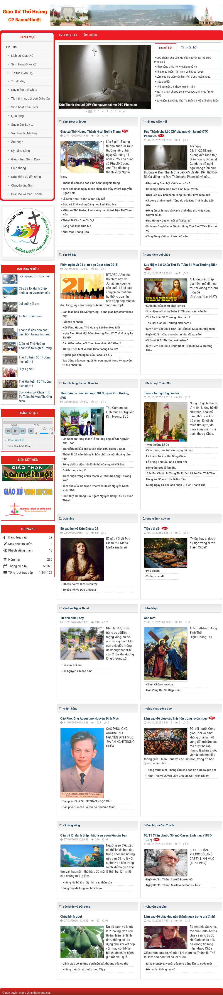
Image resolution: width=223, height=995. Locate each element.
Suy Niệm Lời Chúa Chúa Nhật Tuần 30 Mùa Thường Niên (179, 348)
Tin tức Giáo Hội (22, 73)
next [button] (23, 431)
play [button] (15, 431)
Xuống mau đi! (155, 576)
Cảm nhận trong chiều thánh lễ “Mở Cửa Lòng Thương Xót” (97, 478)
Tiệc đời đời (163, 81)
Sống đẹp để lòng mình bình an (82, 888)
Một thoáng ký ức (157, 444)
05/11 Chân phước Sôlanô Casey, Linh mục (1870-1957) (184, 93)
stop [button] (31, 431)
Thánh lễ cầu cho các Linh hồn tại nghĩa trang (91, 183)
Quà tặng (17, 116)
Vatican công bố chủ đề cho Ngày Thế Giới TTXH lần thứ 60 (181, 228)
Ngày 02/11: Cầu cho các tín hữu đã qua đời (173, 334)
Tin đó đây (18, 81)
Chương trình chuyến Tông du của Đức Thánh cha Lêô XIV (180, 203)
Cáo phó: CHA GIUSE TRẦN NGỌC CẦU (87, 801)
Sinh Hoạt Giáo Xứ (24, 64)
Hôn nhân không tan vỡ (160, 969)
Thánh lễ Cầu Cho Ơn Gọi (78, 220)
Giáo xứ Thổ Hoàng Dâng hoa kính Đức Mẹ (89, 204)
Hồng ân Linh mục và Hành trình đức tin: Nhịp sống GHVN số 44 (178, 213)
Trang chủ (67, 35)
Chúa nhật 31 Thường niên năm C (167, 340)
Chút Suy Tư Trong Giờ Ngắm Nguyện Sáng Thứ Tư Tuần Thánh (98, 498)
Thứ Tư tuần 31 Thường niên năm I (176, 86)
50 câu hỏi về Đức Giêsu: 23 (79, 528)
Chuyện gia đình (22, 185)
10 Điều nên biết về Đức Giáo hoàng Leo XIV (90, 349)
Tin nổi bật (165, 47)
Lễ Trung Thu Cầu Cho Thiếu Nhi (166, 461)
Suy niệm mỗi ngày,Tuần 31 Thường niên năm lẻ (176, 311)
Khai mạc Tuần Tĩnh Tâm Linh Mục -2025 (180, 71)
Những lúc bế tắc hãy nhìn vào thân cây (87, 882)
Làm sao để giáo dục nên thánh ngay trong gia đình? (179, 916)
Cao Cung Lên (16, 440)
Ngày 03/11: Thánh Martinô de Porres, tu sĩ (173, 885)
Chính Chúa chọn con (159, 684)
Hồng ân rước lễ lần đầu (161, 467)
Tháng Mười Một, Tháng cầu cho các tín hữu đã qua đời (181, 770)
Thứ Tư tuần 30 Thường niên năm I (35, 359)
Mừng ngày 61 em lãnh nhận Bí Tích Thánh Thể (175, 485)
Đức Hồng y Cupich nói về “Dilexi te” (168, 220)
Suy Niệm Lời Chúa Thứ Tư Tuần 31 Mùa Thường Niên (187, 100)
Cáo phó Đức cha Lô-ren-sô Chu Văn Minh (89, 807)
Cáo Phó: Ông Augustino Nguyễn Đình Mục (89, 718)
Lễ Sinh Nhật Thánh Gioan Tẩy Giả (84, 198)
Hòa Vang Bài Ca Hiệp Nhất (163, 690)
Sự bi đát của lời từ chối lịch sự (165, 305)
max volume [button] (53, 433)
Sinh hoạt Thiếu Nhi (24, 107)
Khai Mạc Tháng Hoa (76, 231)
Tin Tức (11, 47)
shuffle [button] (51, 428)
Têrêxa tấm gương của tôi (161, 393)
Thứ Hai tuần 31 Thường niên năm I (168, 323)
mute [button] (37, 433)
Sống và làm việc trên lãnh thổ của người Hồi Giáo (94, 464)
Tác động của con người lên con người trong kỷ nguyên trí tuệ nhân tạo (97, 363)
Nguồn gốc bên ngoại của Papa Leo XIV (87, 355)
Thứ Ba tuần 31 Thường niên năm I (168, 317)
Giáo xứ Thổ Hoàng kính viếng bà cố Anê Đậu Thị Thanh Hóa (98, 212)
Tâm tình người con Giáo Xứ (30, 98)
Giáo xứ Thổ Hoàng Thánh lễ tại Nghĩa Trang (90, 131)
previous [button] (8, 431)
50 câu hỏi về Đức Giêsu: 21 (80, 589)
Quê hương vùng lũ (74, 470)
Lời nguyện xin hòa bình (77, 671)
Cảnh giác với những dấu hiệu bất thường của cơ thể (96, 963)
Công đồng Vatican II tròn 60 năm (167, 236)
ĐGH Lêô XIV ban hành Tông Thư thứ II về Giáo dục (178, 195)
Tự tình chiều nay (72, 618)
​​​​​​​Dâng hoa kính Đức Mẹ (77, 226)
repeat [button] (44, 428)
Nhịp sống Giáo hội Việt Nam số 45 (176, 66)
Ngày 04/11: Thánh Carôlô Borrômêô (169, 879)
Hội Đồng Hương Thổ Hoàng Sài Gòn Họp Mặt (91, 327)
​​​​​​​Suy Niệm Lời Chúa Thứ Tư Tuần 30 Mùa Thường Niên (35, 397)
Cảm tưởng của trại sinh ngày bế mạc (169, 450)
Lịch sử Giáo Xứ (22, 55)
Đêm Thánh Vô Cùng (19, 446)
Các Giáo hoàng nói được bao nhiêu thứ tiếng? (92, 343)
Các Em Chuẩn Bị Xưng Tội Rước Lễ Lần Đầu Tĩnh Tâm (180, 473)
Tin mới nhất (189, 47)
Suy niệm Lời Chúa (24, 90)
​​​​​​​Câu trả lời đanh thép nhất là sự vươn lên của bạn (93, 835)
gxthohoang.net (40, 992)
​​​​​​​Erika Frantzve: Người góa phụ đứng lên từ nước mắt (179, 963)
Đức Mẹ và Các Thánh (26, 194)
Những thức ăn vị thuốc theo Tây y (84, 969)
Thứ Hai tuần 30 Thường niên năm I (35, 384)
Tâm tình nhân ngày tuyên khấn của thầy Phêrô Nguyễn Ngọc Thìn (97, 191)
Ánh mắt (149, 618)
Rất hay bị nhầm (73, 321)
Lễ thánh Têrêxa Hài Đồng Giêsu (166, 456)
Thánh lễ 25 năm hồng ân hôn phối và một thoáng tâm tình (97, 456)
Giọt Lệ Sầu (26, 369)
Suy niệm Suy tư (22, 124)
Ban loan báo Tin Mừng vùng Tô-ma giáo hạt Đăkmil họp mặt (98, 314)
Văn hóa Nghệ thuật (24, 133)
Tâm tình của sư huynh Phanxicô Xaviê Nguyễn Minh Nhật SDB (95, 488)
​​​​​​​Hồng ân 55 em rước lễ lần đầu (166, 479)
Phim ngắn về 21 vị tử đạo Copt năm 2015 (89, 265)
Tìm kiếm (89, 35)
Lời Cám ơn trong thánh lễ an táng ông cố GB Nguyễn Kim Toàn (96, 441)
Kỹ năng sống (20, 150)
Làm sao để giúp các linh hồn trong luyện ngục (183, 76)
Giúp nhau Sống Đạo (25, 159)
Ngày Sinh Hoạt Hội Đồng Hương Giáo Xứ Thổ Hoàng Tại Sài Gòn (98, 335)
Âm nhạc (17, 142)
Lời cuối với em (72, 665)
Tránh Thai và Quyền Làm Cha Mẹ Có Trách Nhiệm (177, 775)
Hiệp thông (18, 168)
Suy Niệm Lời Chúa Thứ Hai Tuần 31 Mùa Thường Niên (180, 328)
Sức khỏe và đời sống (26, 176)
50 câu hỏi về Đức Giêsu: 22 (80, 584)
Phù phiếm (153, 570)
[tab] (165, 47)
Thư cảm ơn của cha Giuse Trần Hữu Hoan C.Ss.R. (94, 448)
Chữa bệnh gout (71, 916)
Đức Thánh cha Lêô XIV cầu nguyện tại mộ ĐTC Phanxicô (98, 105)
